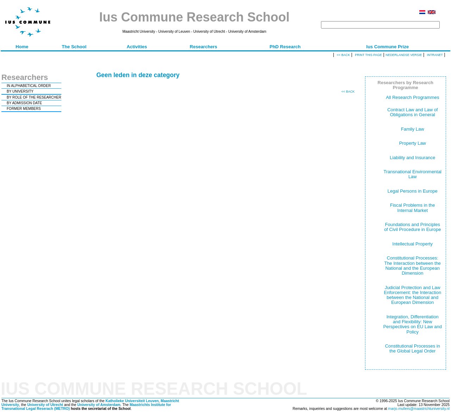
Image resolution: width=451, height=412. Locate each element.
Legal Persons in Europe (413, 191)
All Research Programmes (412, 97)
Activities (136, 46)
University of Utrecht (45, 405)
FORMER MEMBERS (24, 109)
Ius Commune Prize (387, 46)
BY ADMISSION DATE (24, 103)
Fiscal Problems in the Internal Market (412, 207)
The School (74, 46)
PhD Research (285, 46)
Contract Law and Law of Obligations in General (412, 112)
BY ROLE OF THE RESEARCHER (34, 97)
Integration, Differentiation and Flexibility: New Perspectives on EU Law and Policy (412, 324)
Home (22, 46)
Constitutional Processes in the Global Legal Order (412, 348)
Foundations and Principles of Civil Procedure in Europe (412, 227)
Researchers (203, 46)
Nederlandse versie (403, 55)
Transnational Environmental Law (412, 174)
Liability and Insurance (412, 157)
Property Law (412, 143)
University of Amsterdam (98, 405)
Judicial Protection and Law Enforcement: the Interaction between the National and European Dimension (412, 295)
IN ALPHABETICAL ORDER (29, 86)
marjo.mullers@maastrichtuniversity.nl (419, 409)
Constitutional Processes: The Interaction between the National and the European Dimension (412, 265)
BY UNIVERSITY (20, 91)
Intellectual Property (413, 243)
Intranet (435, 55)
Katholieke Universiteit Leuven (132, 401)
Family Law (412, 129)
